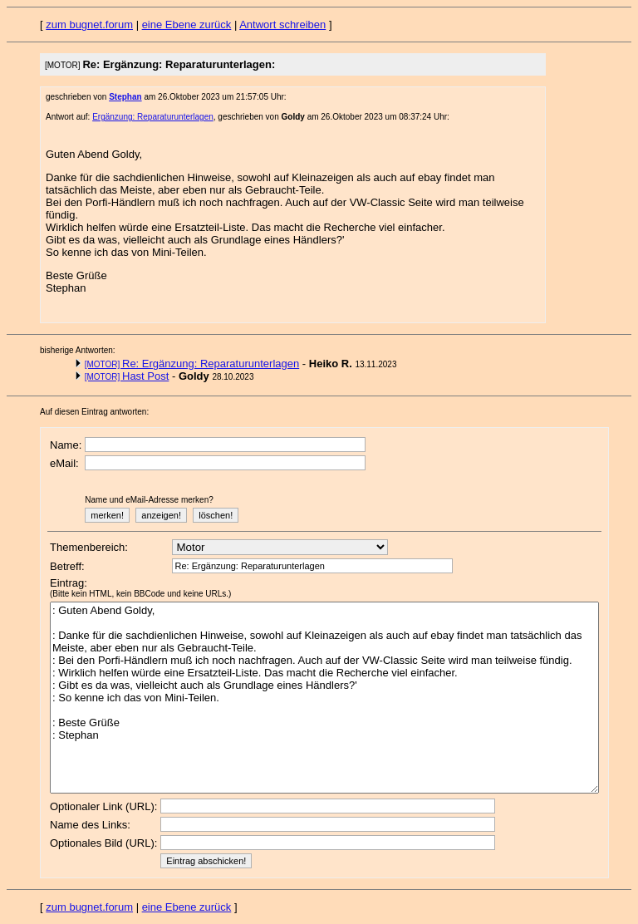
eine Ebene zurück (187, 24)
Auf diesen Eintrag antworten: (94, 411)
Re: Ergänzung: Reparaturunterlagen (192, 363)
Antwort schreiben (282, 24)
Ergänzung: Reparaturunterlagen (152, 116)
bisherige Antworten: (77, 350)
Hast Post (127, 376)
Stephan (125, 96)
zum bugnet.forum (89, 24)
